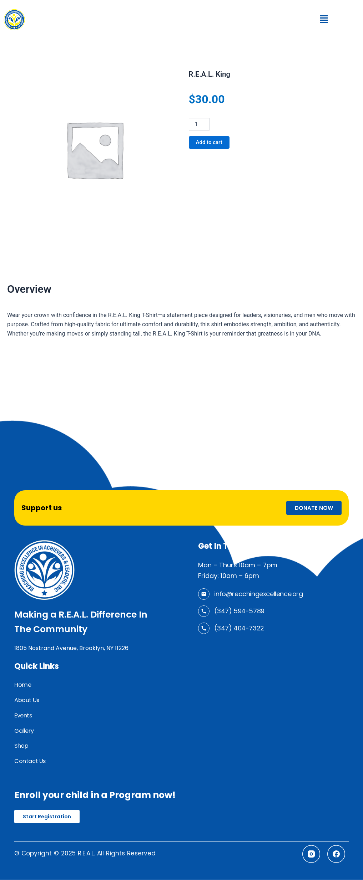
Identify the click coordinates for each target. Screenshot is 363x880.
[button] (324, 19)
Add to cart (210, 142)
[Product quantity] (199, 124)
